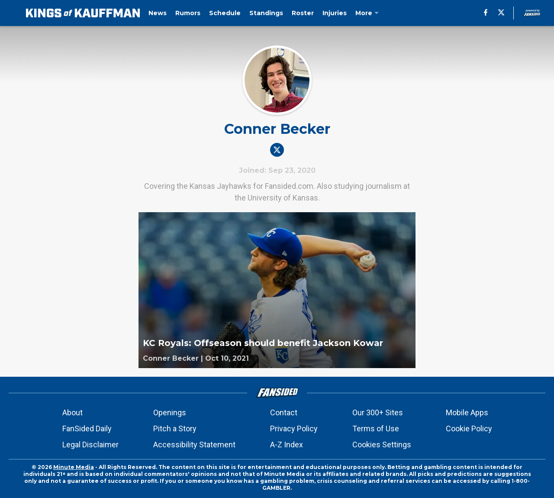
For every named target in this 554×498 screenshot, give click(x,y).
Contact (283, 412)
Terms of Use (375, 428)
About (72, 412)
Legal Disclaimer (90, 444)
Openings (169, 412)
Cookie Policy (469, 428)
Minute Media (73, 467)
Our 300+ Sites (377, 412)
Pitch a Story (174, 428)
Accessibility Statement (194, 444)
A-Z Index (286, 444)
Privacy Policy (294, 428)
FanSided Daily (87, 428)
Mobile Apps (467, 412)
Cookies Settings (381, 444)
